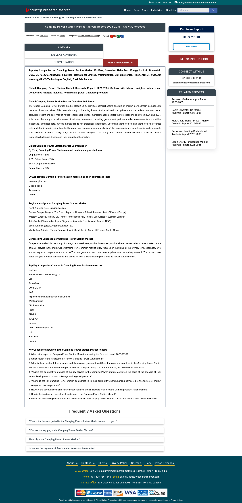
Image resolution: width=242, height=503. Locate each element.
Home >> (29, 17)
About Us (72, 447)
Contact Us (88, 447)
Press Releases (164, 447)
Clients (102, 447)
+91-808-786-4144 (160, 2)
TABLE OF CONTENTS (77, 47)
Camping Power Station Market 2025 (83, 17)
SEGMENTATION (112, 47)
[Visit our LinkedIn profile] (126, 497)
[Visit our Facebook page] (115, 497)
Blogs (148, 447)
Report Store (141, 10)
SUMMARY (42, 47)
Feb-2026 (44, 36)
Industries (156, 10)
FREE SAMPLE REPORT (148, 47)
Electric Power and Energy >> (49, 17)
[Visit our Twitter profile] (120, 497)
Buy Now (191, 46)
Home (127, 10)
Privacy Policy (119, 447)
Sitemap (136, 447)
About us (171, 10)
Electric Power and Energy (89, 36)
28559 (62, 36)
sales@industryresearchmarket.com (195, 2)
